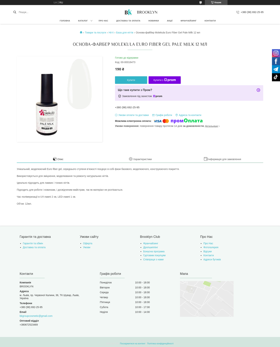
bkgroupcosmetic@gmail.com (36, 315)
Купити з (164, 80)
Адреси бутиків (212, 259)
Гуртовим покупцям (154, 255)
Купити (131, 80)
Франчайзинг (189, 21)
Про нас (103, 21)
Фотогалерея (210, 247)
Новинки (153, 21)
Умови (86, 247)
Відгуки (207, 251)
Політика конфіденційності (160, 343)
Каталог (83, 21)
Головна (65, 21)
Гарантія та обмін (33, 243)
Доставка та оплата (128, 21)
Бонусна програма (153, 251)
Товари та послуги (95, 32)
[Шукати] (15, 12)
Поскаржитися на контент (132, 343)
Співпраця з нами (153, 259)
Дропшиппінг (150, 247)
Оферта (87, 243)
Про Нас (208, 243)
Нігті (111, 32)
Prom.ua (157, 340)
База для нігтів (124, 32)
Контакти (210, 21)
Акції (169, 21)
